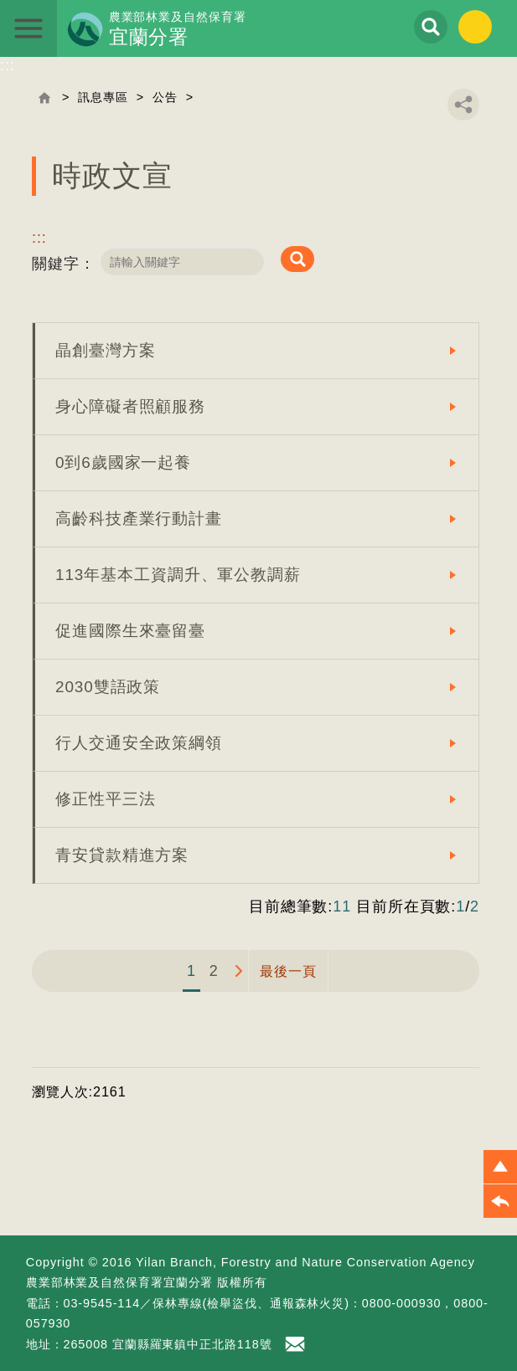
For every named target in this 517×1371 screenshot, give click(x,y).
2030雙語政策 (107, 687)
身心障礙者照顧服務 (130, 406)
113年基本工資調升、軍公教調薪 (178, 574)
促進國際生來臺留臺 (130, 630)
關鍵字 (56, 263)
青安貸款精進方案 (122, 855)
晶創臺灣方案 (105, 350)
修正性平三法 (105, 799)
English (475, 27)
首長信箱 (297, 1344)
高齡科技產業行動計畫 (138, 518)
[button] (500, 1167)
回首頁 (44, 97)
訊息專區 (103, 97)
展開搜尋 (430, 27)
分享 (463, 105)
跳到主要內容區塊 (0, 0)
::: (7, 65)
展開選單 (28, 28)
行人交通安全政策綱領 (138, 743)
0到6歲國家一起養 (123, 462)
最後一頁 (288, 970)
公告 (165, 97)
